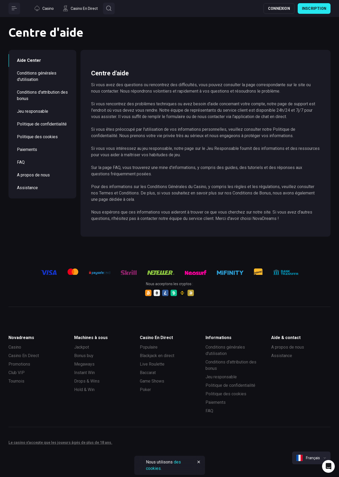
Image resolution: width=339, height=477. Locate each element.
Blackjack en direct (157, 355)
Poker (145, 389)
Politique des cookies (37, 136)
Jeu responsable (32, 111)
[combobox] (311, 458)
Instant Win (84, 372)
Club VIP (16, 372)
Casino (14, 347)
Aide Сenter (29, 60)
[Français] (311, 458)
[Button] (14, 8)
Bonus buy (83, 355)
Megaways (84, 364)
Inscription (314, 8)
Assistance (27, 187)
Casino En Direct (23, 355)
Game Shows (152, 381)
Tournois (16, 381)
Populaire (149, 347)
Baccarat (148, 372)
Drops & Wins (87, 381)
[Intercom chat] (328, 466)
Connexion (279, 8)
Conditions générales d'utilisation (36, 76)
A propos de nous (33, 174)
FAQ (21, 162)
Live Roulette (152, 364)
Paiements (27, 149)
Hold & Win (84, 389)
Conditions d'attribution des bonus (42, 95)
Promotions (19, 364)
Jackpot (81, 347)
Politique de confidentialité (42, 124)
